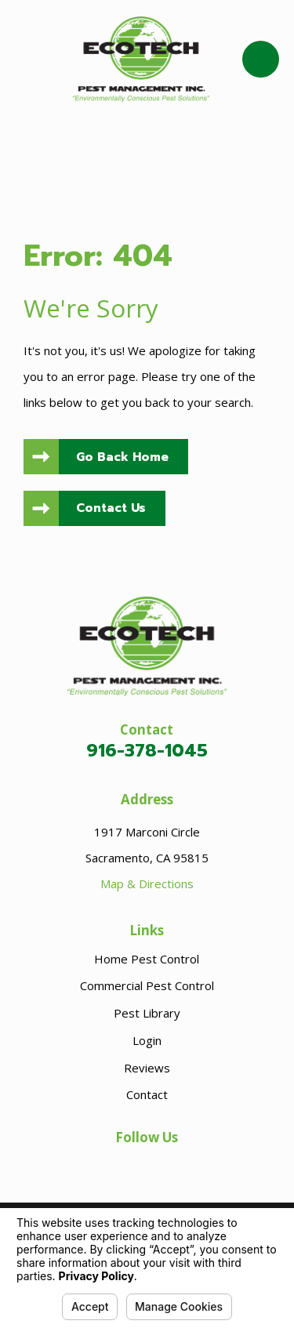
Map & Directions (147, 883)
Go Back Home (122, 457)
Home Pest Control (146, 959)
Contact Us (111, 508)
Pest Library (147, 1013)
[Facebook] (147, 1165)
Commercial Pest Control (147, 985)
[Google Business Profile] (115, 1165)
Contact (147, 1094)
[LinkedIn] (179, 1165)
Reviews (147, 1068)
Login (147, 1040)
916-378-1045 (147, 750)
